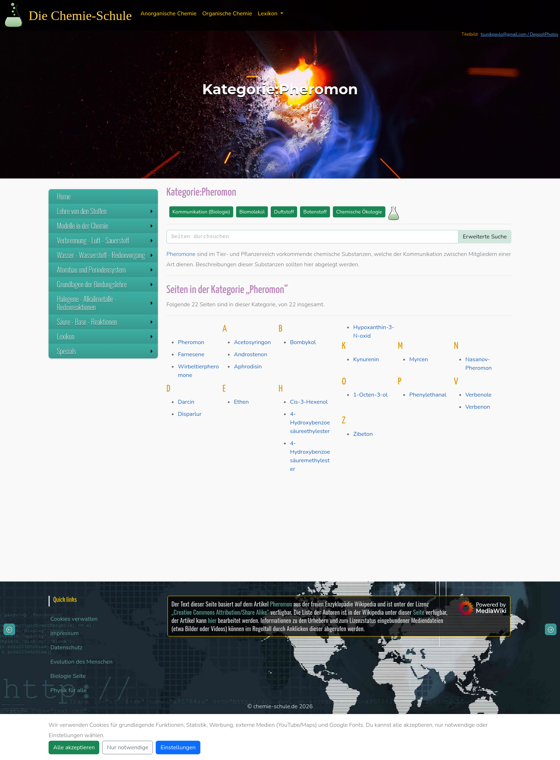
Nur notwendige (127, 747)
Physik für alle (68, 690)
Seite (418, 612)
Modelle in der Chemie (105, 225)
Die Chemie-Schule (80, 15)
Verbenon (477, 407)
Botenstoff (315, 211)
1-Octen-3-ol (370, 395)
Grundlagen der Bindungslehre (105, 284)
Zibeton (362, 434)
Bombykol (303, 342)
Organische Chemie (227, 13)
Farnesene (191, 354)
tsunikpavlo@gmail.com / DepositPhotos (519, 34)
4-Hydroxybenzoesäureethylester (310, 422)
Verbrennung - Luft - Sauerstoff (105, 240)
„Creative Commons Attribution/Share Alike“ (220, 612)
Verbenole (478, 395)
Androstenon (250, 354)
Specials (105, 351)
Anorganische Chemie (168, 13)
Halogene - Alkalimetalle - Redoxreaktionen (105, 302)
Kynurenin (366, 359)
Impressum (64, 633)
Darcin (186, 402)
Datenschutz (66, 647)
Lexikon (105, 336)
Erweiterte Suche (485, 237)
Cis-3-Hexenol (309, 402)
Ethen (241, 402)
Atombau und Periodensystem (105, 269)
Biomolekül (252, 211)
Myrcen (418, 359)
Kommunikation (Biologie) (201, 211)
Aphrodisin (248, 367)
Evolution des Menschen (81, 662)
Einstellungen (177, 747)
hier (212, 620)
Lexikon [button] (268, 13)
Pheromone (180, 254)
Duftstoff (284, 211)
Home (64, 196)
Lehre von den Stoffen (105, 211)
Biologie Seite (68, 676)
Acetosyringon (252, 342)
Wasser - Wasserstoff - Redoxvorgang (105, 255)
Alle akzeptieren (74, 747)
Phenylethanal (427, 395)
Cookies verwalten (74, 619)
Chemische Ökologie (359, 211)
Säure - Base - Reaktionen (105, 321)
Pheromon (191, 342)
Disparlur (189, 414)
